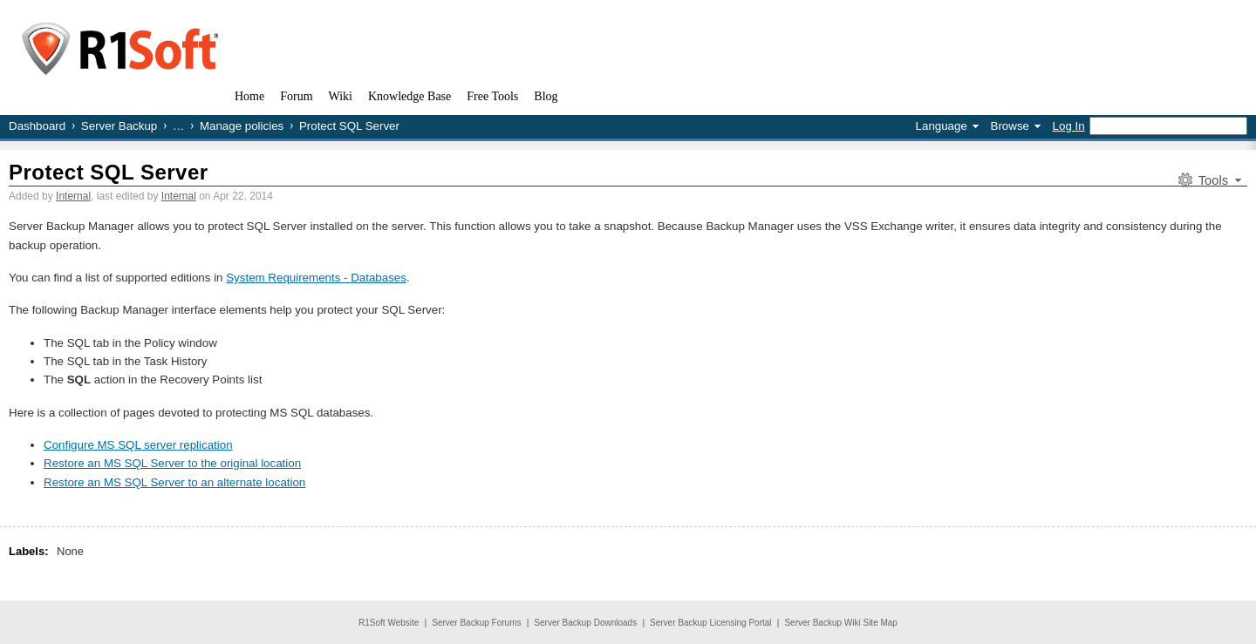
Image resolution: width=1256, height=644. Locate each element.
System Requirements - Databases (316, 277)
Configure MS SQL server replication (138, 444)
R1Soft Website (388, 622)
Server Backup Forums (476, 622)
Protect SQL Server (108, 172)
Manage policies (241, 125)
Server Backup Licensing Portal (711, 622)
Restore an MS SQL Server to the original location (172, 463)
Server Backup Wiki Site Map (841, 622)
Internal (73, 196)
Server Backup (119, 125)
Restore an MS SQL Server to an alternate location (174, 482)
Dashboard (37, 125)
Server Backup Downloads (585, 622)
